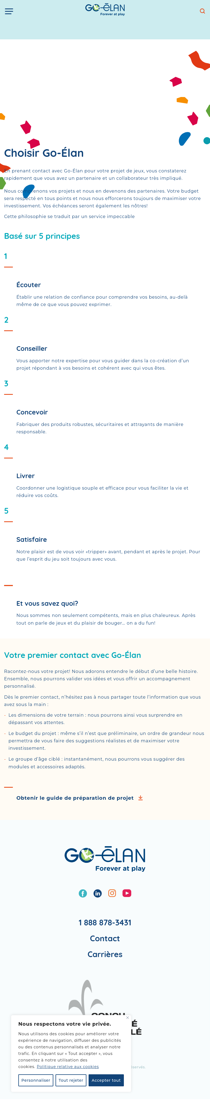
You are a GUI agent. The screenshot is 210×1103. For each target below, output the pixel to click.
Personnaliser (35, 1080)
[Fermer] (127, 1017)
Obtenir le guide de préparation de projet (75, 798)
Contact (105, 938)
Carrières (105, 954)
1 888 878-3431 (105, 922)
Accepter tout (106, 1080)
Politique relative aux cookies (68, 1066)
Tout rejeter (71, 1080)
